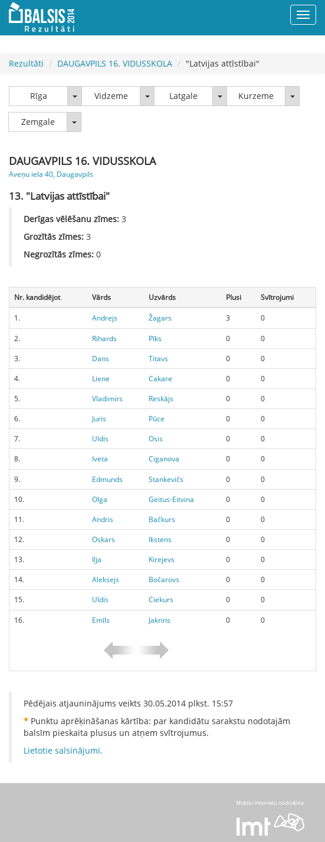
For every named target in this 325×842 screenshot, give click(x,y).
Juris (99, 419)
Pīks (155, 339)
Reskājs (161, 399)
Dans (100, 359)
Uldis (100, 439)
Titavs (158, 359)
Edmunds (107, 479)
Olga (99, 499)
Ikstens (160, 539)
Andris (102, 519)
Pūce (157, 419)
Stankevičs (166, 479)
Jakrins (159, 620)
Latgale (183, 95)
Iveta (100, 459)
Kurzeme (256, 95)
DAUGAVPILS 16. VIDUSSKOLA (114, 63)
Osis (156, 439)
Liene (101, 379)
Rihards (104, 339)
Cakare (160, 379)
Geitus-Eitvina (171, 499)
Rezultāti (26, 63)
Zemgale (38, 121)
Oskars (103, 539)
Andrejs (104, 318)
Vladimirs (107, 399)
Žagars (160, 318)
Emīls (101, 620)
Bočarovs (164, 579)
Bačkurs (162, 519)
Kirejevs (162, 559)
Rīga (38, 95)
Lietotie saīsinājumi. (63, 750)
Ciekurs (161, 600)
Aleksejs (105, 579)
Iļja (96, 559)
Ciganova (164, 459)
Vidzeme (111, 95)
